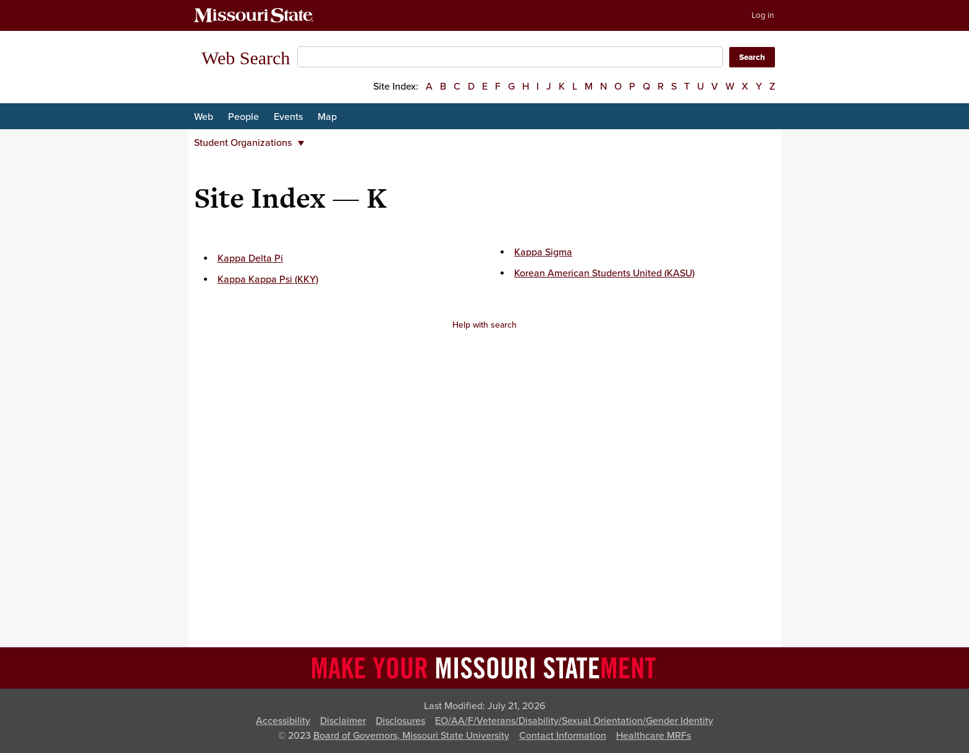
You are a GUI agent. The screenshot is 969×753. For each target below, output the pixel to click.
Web (203, 117)
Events (288, 117)
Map (327, 117)
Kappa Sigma (543, 252)
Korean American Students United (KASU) (604, 273)
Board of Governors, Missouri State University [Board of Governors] (411, 736)
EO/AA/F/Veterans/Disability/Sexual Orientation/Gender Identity (574, 721)
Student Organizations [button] (249, 143)
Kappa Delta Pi (250, 258)
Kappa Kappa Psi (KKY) (268, 279)
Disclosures (400, 721)
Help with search (484, 325)
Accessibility (283, 721)
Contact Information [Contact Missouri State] (562, 736)
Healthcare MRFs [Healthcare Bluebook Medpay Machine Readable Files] (653, 736)
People (243, 117)
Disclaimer (343, 721)
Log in (762, 15)
